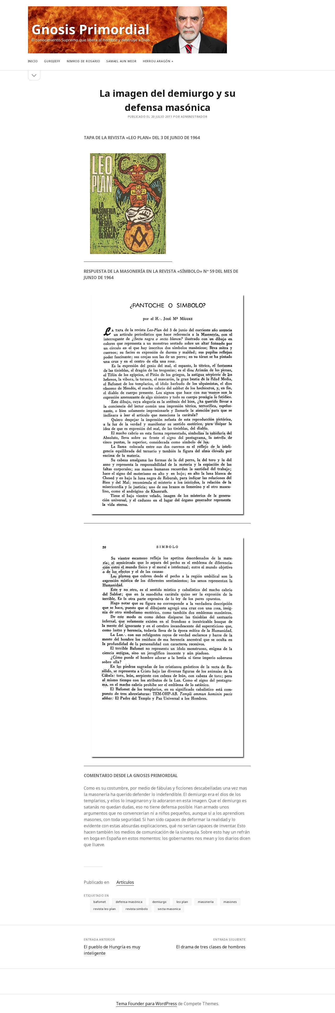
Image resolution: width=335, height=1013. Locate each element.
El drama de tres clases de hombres (210, 947)
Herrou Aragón (156, 61)
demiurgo (159, 902)
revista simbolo (137, 909)
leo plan (182, 902)
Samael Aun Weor (121, 61)
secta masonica (169, 909)
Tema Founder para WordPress (146, 1003)
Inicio (33, 61)
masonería (206, 902)
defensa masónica (129, 902)
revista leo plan (104, 909)
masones (230, 902)
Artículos (125, 882)
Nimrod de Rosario (83, 61)
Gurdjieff (52, 61)
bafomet (99, 902)
